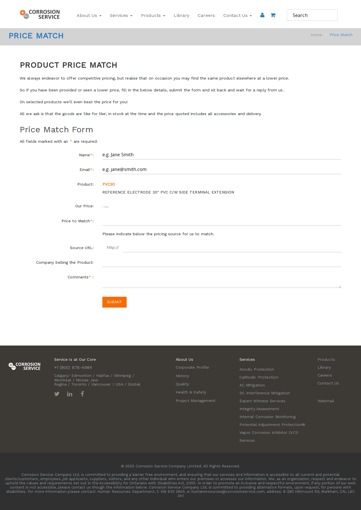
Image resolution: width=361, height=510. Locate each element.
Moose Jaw (87, 380)
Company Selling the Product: (65, 262)
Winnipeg (122, 375)
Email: (87, 169)
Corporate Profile (192, 367)
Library (182, 15)
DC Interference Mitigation (264, 393)
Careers (206, 15)
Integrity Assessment (259, 408)
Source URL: (82, 247)
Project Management (196, 400)
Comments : (81, 277)
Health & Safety (191, 392)
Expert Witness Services (262, 401)
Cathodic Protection (258, 377)
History (182, 375)
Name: (86, 155)
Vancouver (101, 384)
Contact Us (237, 15)
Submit (114, 302)
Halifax (102, 375)
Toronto (79, 384)
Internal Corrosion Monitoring (267, 416)
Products (153, 15)
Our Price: (84, 206)
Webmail (326, 401)
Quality (182, 384)
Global (134, 384)
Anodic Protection (256, 369)
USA (119, 384)
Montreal (62, 380)
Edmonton (81, 375)
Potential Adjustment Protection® (272, 424)
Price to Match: (77, 221)
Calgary (61, 375)
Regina (60, 384)
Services (121, 15)
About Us (89, 15)
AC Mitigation (252, 385)
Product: (85, 184)
